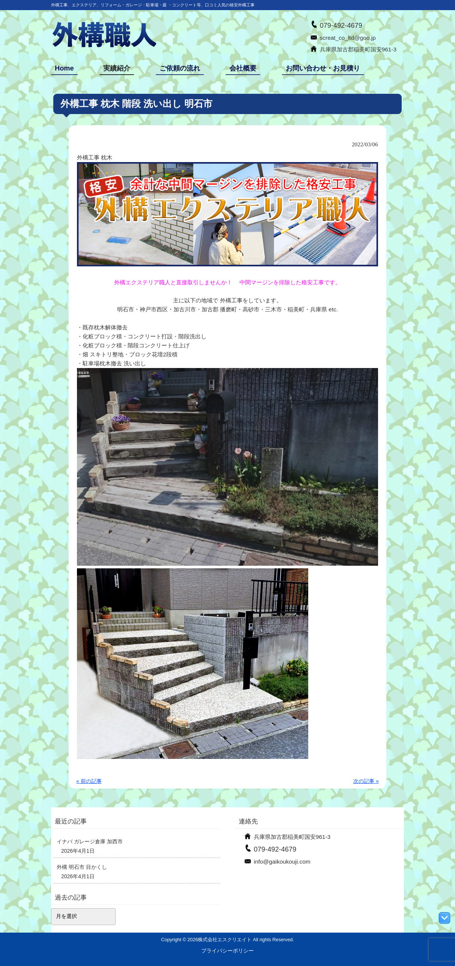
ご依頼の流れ (180, 68)
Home (64, 68)
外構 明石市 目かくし (82, 867)
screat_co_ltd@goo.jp (348, 38)
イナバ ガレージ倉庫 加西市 (90, 841)
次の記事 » (366, 781)
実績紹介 (116, 68)
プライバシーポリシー (227, 951)
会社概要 (242, 68)
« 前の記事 (89, 781)
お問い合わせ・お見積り (323, 68)
